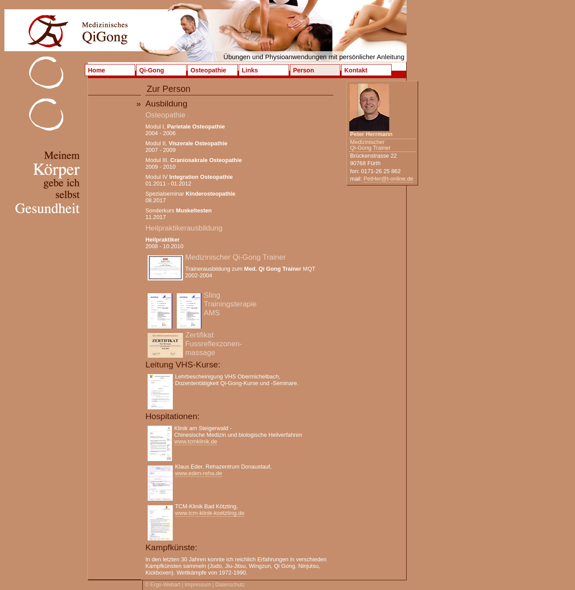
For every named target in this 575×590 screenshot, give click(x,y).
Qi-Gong (151, 70)
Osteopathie (208, 70)
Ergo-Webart (165, 585)
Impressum (198, 585)
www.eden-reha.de (198, 473)
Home (96, 70)
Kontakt (355, 70)
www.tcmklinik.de (195, 441)
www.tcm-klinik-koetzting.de (209, 513)
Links (250, 70)
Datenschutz (230, 585)
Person (303, 70)
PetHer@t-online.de (389, 178)
